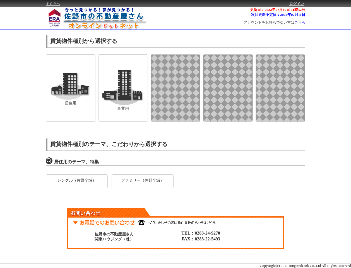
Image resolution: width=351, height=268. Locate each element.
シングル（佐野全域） (76, 180)
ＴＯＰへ (53, 4)
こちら (299, 22)
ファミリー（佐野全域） (142, 180)
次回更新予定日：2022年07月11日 (278, 15)
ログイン (296, 4)
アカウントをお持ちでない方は (274, 22)
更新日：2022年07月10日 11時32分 (277, 10)
